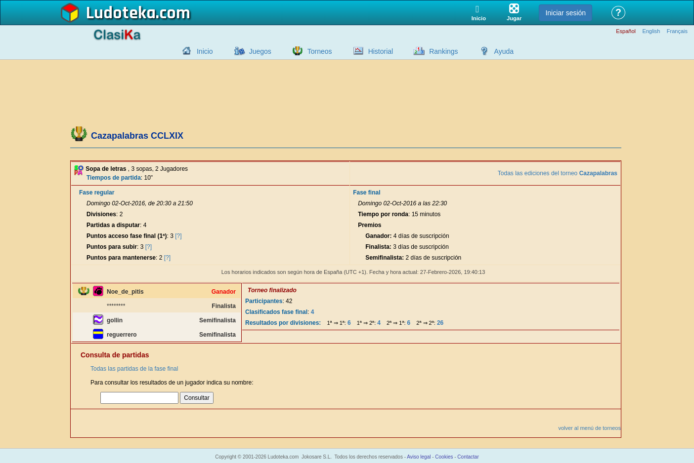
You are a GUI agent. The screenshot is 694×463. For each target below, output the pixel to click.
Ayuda (504, 51)
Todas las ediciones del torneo (557, 173)
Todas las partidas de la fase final (134, 368)
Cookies (444, 457)
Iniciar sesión (565, 13)
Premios (369, 225)
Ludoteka (121, 13)
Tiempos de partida (114, 177)
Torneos (319, 51)
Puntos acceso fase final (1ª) (127, 235)
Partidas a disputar (113, 225)
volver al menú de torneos (589, 428)
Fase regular (96, 192)
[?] (178, 235)
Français (677, 31)
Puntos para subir (112, 246)
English (651, 31)
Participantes (263, 301)
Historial (380, 51)
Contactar (467, 457)
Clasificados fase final (276, 312)
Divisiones (101, 214)
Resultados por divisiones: (283, 322)
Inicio (205, 51)
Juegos (260, 51)
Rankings (443, 51)
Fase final (366, 192)
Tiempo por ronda (383, 214)
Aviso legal (419, 457)
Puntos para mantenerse (121, 257)
